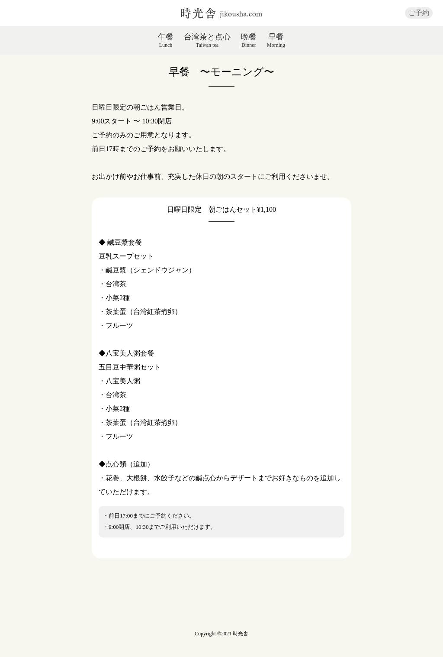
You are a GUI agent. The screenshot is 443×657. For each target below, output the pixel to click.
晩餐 (249, 40)
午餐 (165, 40)
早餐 (276, 40)
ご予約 (418, 12)
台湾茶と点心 (207, 40)
